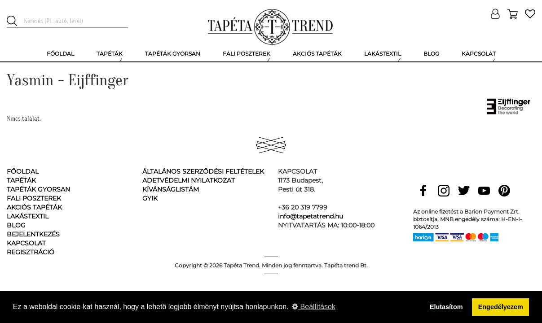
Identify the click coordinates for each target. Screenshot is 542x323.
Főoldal (23, 171)
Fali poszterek (34, 198)
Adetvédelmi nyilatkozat (188, 180)
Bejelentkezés (33, 234)
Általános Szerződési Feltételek (203, 171)
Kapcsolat (26, 243)
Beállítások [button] (313, 306)
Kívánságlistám (170, 189)
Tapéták (21, 180)
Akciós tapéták (34, 207)
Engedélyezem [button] (500, 306)
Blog (16, 225)
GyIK (150, 198)
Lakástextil (27, 216)
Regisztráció (30, 252)
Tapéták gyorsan (38, 189)
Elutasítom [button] (446, 306)
